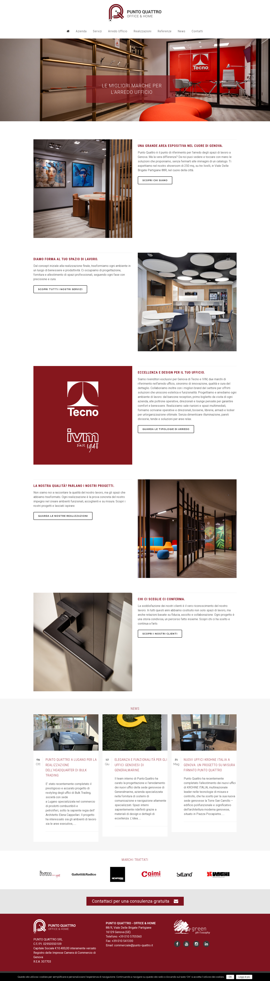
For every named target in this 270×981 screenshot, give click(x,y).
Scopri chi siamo (155, 180)
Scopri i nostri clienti (159, 633)
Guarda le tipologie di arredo (165, 429)
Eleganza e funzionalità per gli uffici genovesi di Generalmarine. (141, 765)
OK (230, 977)
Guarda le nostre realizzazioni (63, 516)
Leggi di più (244, 977)
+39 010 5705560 (130, 936)
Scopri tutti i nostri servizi (60, 289)
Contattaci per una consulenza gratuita (135, 901)
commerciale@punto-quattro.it (133, 945)
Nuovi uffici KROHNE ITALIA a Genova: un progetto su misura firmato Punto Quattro (209, 765)
